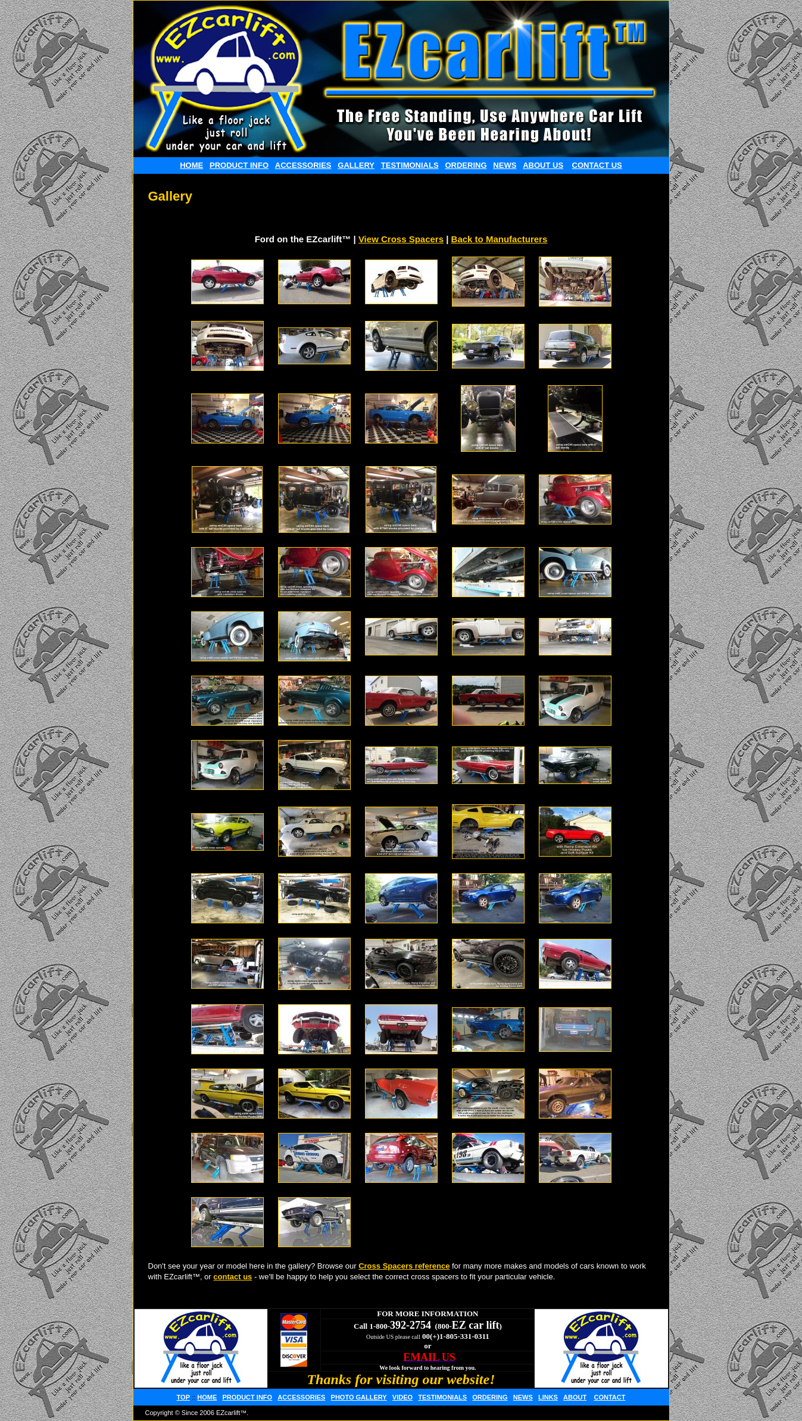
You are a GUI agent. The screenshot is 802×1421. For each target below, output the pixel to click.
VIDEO (402, 1397)
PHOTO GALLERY (359, 1397)
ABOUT (574, 1397)
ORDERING (465, 165)
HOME (191, 165)
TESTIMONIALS (410, 165)
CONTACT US (597, 165)
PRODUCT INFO (239, 165)
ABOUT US (543, 165)
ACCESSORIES (303, 165)
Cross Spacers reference (404, 1265)
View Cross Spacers (401, 239)
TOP (183, 1397)
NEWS (504, 165)
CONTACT (609, 1397)
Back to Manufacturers (499, 239)
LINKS (548, 1397)
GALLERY (356, 165)
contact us (232, 1276)
